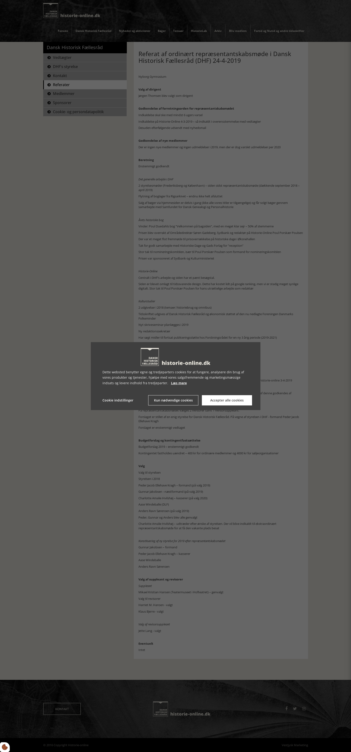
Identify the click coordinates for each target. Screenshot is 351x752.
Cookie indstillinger (117, 400)
